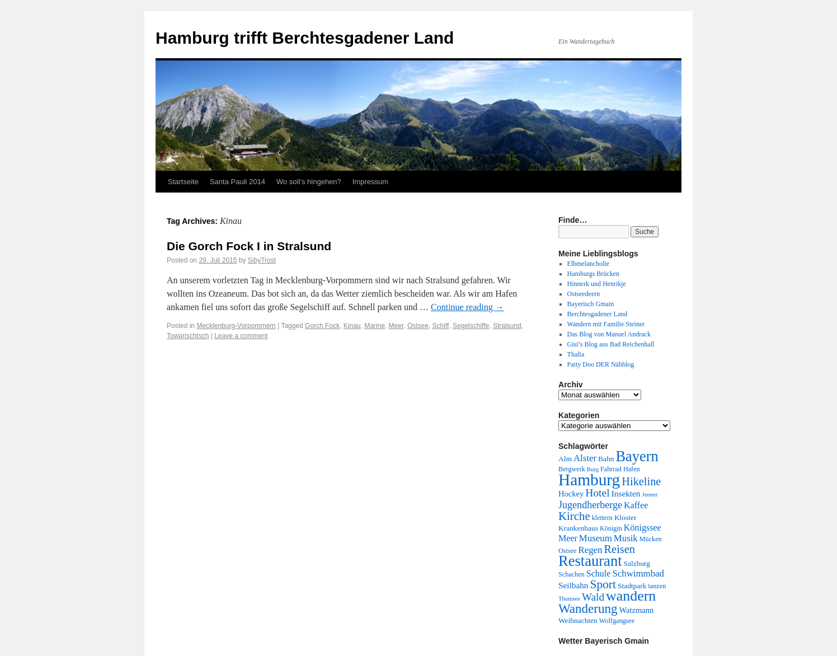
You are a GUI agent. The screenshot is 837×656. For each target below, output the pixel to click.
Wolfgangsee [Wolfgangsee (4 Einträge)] (616, 621)
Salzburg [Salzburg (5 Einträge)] (637, 563)
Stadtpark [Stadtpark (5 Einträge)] (632, 586)
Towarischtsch (188, 336)
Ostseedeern (583, 294)
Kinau (352, 326)
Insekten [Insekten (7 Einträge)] (626, 493)
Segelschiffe (471, 326)
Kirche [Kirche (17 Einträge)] (574, 516)
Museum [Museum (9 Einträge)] (595, 538)
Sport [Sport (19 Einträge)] (603, 584)
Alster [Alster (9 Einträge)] (584, 458)
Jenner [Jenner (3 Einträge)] (650, 494)
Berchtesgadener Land (597, 314)
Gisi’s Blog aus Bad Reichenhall (611, 344)
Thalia (576, 354)
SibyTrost (262, 260)
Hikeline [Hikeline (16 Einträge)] (641, 481)
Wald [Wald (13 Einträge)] (593, 597)
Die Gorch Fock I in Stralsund (249, 246)
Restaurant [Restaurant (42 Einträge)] (590, 560)
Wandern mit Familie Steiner (606, 324)
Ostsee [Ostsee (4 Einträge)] (567, 551)
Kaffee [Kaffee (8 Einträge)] (636, 505)
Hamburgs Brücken (593, 274)
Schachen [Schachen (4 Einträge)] (571, 574)
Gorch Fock (322, 326)
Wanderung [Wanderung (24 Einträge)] (587, 609)
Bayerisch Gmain (590, 304)
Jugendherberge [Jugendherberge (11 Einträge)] (590, 504)
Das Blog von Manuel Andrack (609, 334)
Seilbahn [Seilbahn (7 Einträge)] (573, 585)
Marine (374, 326)
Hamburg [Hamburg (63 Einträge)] (589, 480)
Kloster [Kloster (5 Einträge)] (625, 517)
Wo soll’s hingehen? (308, 181)
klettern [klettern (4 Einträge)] (602, 518)
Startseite (183, 181)
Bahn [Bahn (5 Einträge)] (606, 458)
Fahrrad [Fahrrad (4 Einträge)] (611, 469)
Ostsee (418, 326)
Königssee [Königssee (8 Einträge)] (642, 527)
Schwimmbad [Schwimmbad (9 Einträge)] (638, 573)
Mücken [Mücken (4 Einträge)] (650, 539)
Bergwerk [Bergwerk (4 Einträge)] (571, 469)
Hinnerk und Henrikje (596, 284)
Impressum (370, 181)
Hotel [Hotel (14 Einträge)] (597, 493)
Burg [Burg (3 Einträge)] (593, 469)
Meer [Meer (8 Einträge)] (567, 538)
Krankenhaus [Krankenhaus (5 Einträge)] (578, 528)
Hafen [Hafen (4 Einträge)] (631, 469)
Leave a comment (240, 336)
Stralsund (507, 326)
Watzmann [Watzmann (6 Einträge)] (636, 610)
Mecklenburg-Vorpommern (235, 326)
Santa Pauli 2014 (237, 181)
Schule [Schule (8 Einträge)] (598, 573)
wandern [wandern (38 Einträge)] (631, 596)
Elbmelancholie (588, 264)
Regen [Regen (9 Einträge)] (591, 550)
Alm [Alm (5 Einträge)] (565, 458)
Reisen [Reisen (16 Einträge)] (619, 549)
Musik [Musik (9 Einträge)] (626, 538)
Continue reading (467, 307)
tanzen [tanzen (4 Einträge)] (657, 586)
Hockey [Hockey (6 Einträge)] (571, 493)
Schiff (440, 326)
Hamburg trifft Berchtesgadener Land (305, 38)
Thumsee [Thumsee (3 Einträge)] (569, 599)
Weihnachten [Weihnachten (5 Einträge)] (578, 620)
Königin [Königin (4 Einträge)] (611, 528)
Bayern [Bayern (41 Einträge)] (636, 456)
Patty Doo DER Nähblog (600, 364)
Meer (396, 326)
